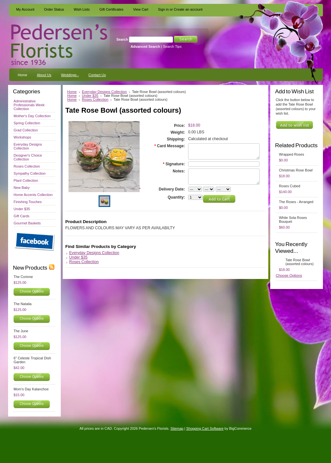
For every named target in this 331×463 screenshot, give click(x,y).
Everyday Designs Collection (28, 146)
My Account (25, 9)
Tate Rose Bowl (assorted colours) (299, 262)
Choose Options (32, 291)
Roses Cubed (289, 186)
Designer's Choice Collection (28, 157)
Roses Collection (27, 166)
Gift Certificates (111, 9)
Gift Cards (21, 216)
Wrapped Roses (291, 154)
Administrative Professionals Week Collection (29, 105)
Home (72, 92)
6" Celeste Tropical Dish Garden (32, 360)
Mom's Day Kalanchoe (31, 389)
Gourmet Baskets (27, 223)
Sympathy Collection (30, 173)
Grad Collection (26, 130)
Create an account (188, 9)
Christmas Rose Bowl (296, 170)
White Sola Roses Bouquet (293, 219)
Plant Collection (26, 180)
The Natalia (23, 304)
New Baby (22, 188)
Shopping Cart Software (204, 428)
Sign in (163, 9)
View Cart (140, 9)
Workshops (22, 137)
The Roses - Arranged (296, 202)
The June (21, 331)
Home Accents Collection (33, 195)
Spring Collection (27, 123)
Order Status (54, 9)
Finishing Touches (28, 202)
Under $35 (22, 209)
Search (122, 39)
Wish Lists (82, 9)
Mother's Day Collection (32, 116)
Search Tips (172, 46)
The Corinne (23, 277)
